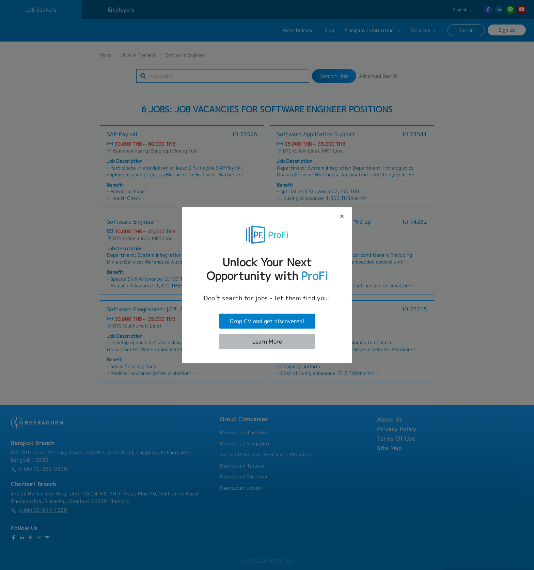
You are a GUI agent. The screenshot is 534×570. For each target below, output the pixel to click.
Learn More (267, 341)
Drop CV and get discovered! (267, 321)
